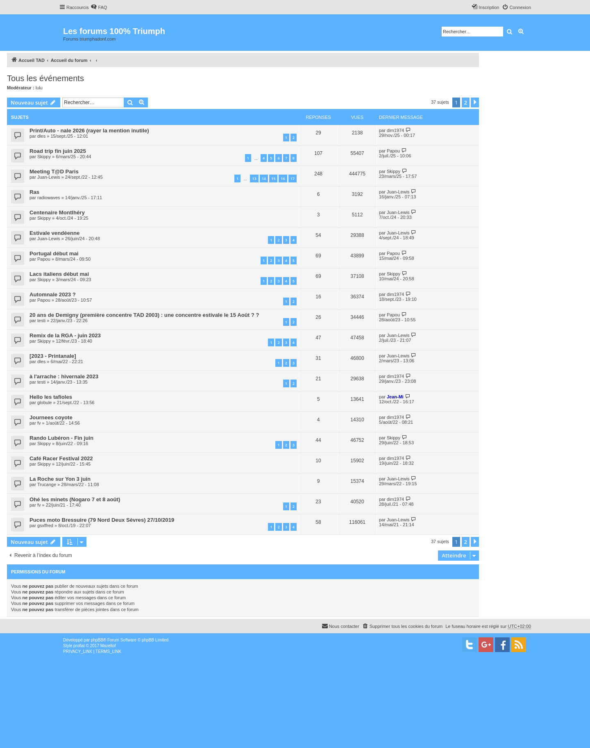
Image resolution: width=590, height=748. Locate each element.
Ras (34, 192)
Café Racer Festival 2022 (61, 458)
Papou (393, 150)
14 (264, 178)
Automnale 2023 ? (53, 294)
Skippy (44, 156)
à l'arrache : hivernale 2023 (64, 376)
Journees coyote (51, 417)
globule (44, 402)
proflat (79, 645)
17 (292, 178)
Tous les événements (45, 78)
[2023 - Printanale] (53, 356)
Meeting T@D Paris (54, 171)
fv (39, 423)
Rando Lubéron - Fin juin (61, 438)
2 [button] (465, 102)
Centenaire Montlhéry (57, 212)
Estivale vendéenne (54, 233)
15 (273, 178)
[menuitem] (99, 7)
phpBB (97, 640)
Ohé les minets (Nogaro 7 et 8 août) (75, 499)
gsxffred (45, 525)
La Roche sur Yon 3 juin (60, 479)
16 (283, 178)
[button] (475, 102)
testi (41, 320)
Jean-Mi (395, 396)
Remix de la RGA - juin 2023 (65, 335)
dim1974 (395, 130)
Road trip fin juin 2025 (58, 151)
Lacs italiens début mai (59, 274)
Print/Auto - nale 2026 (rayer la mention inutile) (89, 130)
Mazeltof (108, 645)
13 (254, 178)
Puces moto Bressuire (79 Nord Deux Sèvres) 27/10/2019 (102, 520)
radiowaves (48, 197)
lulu (39, 87)
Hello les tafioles (51, 397)
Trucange (46, 484)
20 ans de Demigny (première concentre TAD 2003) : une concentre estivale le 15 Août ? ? (144, 315)
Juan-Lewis (48, 177)
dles (41, 136)
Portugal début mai (54, 253)
